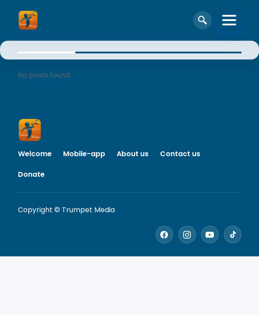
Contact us (180, 154)
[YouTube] (210, 234)
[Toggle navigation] (229, 20)
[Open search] (202, 20)
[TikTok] (232, 234)
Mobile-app (84, 154)
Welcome (35, 154)
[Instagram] (187, 234)
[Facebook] (164, 234)
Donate (31, 174)
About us (133, 154)
